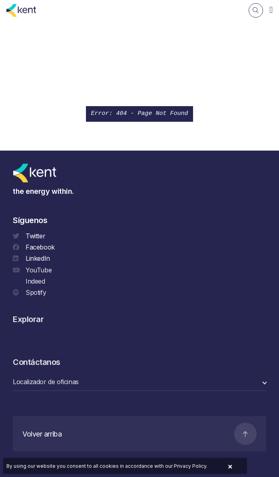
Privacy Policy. (190, 466)
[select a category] (139, 383)
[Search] (256, 10)
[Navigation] (271, 9)
